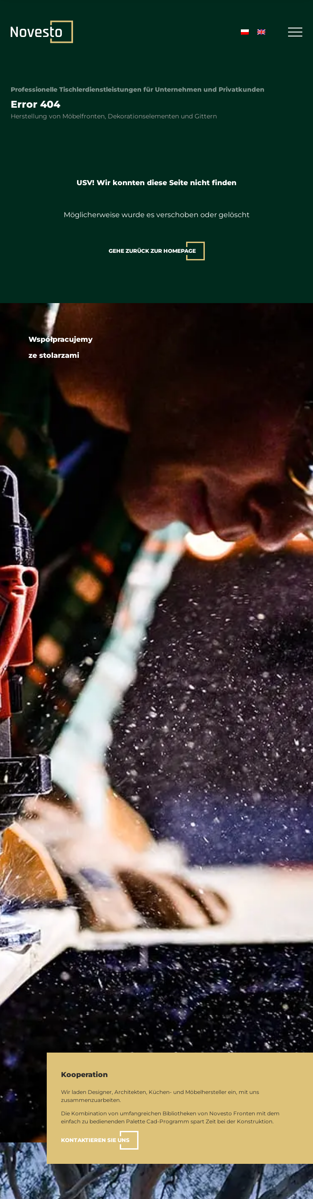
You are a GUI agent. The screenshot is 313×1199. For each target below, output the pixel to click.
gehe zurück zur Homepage (152, 250)
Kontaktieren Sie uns (95, 1140)
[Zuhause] (42, 32)
